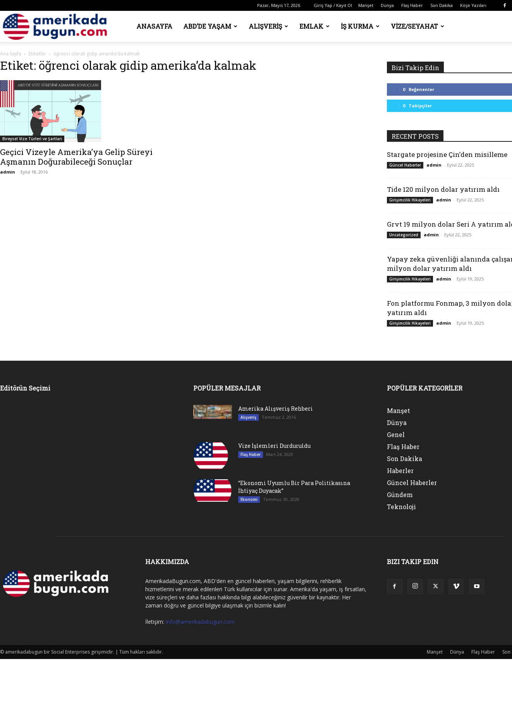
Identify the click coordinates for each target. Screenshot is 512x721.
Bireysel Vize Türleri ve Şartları (32, 138)
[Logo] (57, 26)
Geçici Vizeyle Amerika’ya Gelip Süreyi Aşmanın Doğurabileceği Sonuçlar (76, 156)
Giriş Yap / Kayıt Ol (333, 5)
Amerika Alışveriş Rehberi (275, 408)
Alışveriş (268, 26)
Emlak (314, 26)
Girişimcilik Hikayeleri (410, 200)
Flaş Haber (412, 5)
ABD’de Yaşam (210, 26)
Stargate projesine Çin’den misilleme (447, 154)
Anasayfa (154, 26)
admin (7, 172)
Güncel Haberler (405, 165)
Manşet (365, 5)
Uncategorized (403, 234)
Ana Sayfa (10, 53)
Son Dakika (441, 5)
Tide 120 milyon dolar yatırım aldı (443, 189)
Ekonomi (249, 499)
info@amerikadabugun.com (200, 621)
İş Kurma (360, 26)
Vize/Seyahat (417, 26)
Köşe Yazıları (473, 5)
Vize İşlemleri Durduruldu (274, 445)
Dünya (387, 5)
